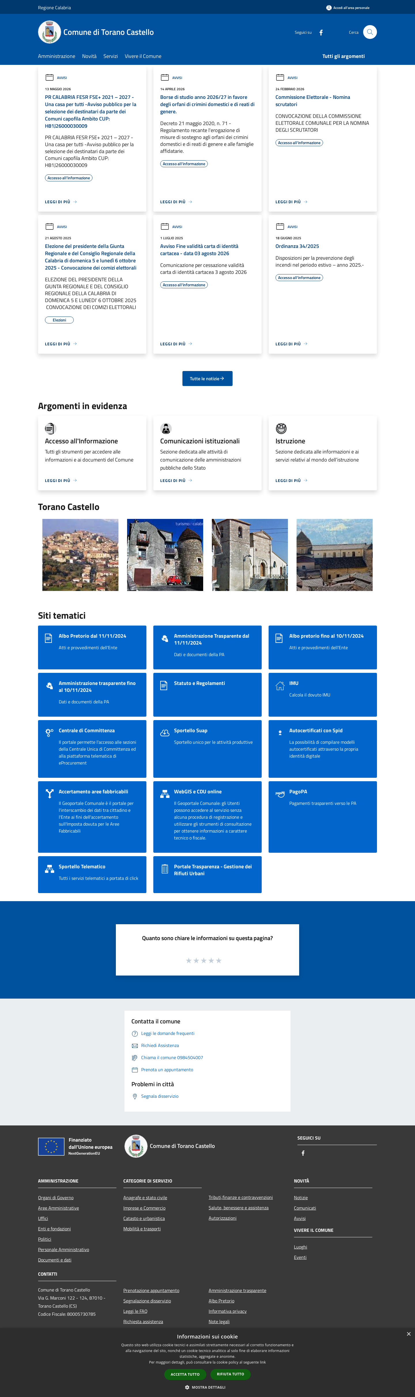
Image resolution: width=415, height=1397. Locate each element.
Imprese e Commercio (144, 1207)
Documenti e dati (54, 1259)
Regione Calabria (54, 7)
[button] (207, 1387)
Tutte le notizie (207, 378)
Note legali (219, 1321)
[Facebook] (319, 32)
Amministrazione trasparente (237, 1290)
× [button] (408, 1334)
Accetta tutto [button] (185, 1374)
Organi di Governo (55, 1197)
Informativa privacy (228, 1311)
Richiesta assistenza (143, 1321)
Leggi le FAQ (135, 1311)
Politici (44, 1239)
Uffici (43, 1218)
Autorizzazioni (223, 1218)
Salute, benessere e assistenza (239, 1207)
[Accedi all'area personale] (348, 7)
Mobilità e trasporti (142, 1228)
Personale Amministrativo (63, 1249)
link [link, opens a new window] (263, 1362)
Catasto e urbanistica (144, 1218)
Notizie (301, 1197)
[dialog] (207, 1362)
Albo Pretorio (221, 1300)
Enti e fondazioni (54, 1228)
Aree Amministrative (58, 1207)
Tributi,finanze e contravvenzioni (241, 1197)
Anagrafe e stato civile (145, 1197)
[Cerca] (370, 32)
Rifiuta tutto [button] (230, 1374)
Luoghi (300, 1246)
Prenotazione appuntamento (151, 1290)
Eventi (300, 1257)
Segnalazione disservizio (147, 1300)
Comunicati (305, 1207)
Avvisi (56, 77)
